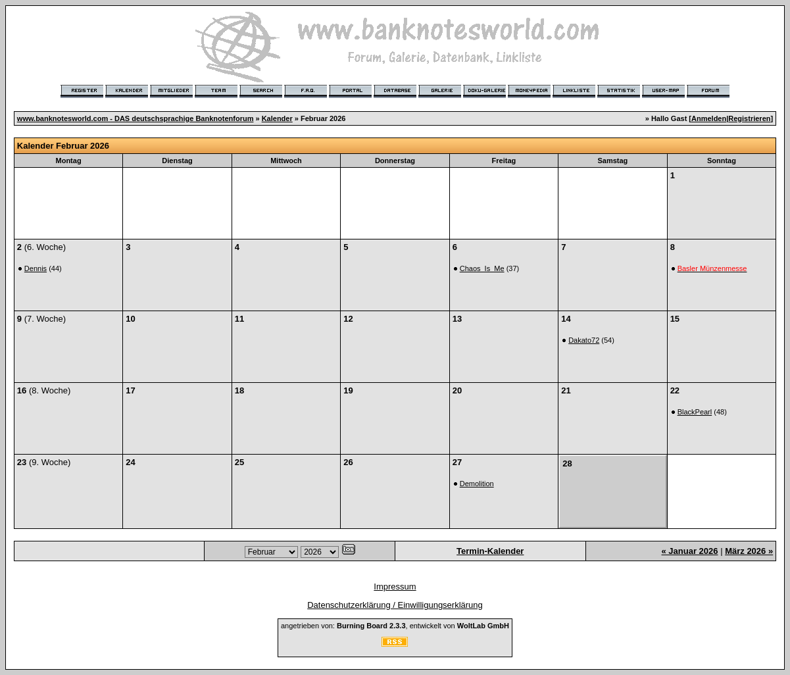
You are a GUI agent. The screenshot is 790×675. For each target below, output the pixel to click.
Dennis (35, 268)
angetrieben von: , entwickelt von (395, 626)
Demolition (477, 484)
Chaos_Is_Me (482, 268)
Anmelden (708, 118)
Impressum (395, 586)
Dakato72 (583, 340)
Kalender (277, 118)
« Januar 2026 (690, 551)
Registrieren (749, 118)
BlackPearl (695, 412)
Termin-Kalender (490, 551)
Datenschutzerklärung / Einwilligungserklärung (395, 605)
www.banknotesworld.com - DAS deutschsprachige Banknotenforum (135, 118)
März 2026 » (749, 551)
